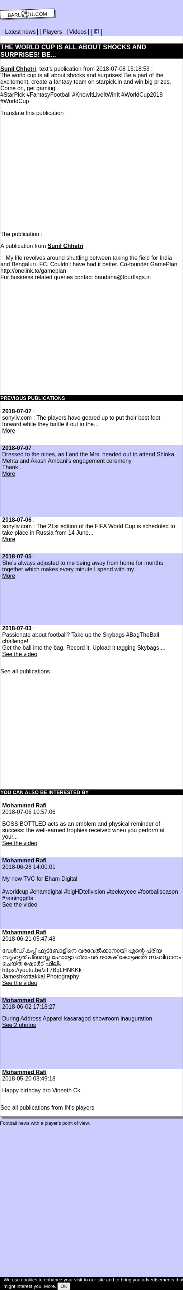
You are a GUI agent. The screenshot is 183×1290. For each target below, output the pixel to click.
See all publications (25, 671)
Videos (78, 32)
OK (63, 1286)
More (8, 431)
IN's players (79, 1108)
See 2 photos (19, 1025)
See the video (19, 654)
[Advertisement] (60, 172)
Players (52, 32)
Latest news (20, 32)
